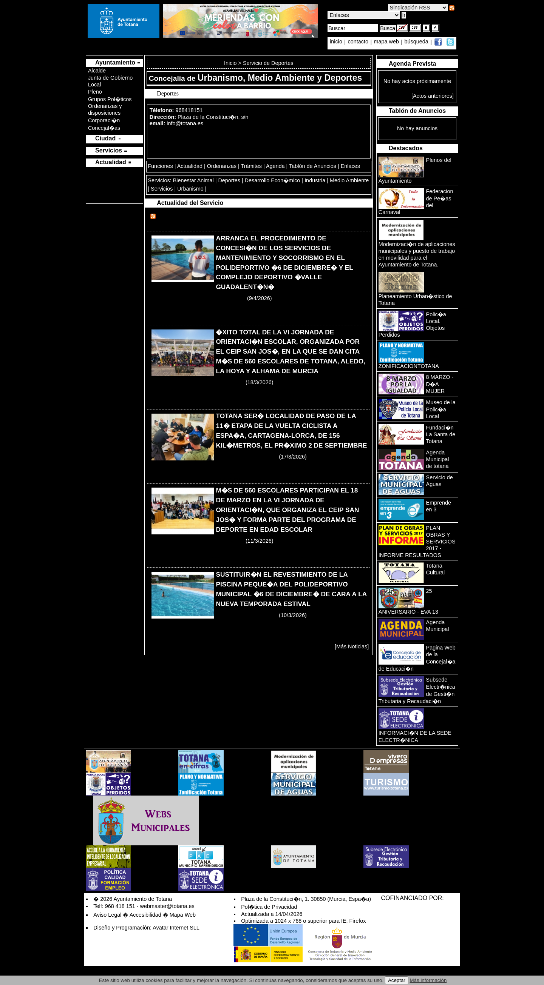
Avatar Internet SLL (176, 928)
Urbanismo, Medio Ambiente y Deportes (280, 78)
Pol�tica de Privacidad (269, 907)
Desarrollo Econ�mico (272, 180)
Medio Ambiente (349, 180)
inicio (337, 42)
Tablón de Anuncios (312, 166)
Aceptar (396, 980)
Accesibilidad (145, 915)
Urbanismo (190, 189)
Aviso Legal (107, 915)
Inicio (231, 63)
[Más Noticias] (352, 646)
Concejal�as (104, 128)
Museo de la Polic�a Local (441, 409)
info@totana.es (185, 123)
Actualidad (189, 166)
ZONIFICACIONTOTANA (409, 366)
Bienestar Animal (193, 180)
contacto (358, 42)
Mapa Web (183, 915)
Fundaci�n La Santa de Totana (441, 434)
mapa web (387, 42)
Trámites (251, 166)
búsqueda (417, 42)
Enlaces (350, 166)
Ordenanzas (221, 166)
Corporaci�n (104, 120)
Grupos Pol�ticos (110, 99)
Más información (428, 980)
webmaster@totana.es (167, 906)
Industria (314, 180)
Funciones (160, 166)
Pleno (95, 92)
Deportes (229, 180)
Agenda (275, 166)
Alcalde (97, 71)
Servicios (162, 189)
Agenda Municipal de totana (437, 459)
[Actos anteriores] (432, 96)
